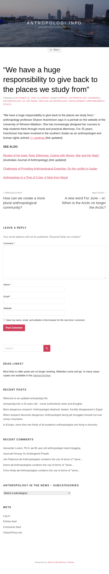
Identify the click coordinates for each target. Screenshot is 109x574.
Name (7, 284)
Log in (6, 516)
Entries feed (10, 521)
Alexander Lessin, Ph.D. (17, 448)
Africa (63, 98)
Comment (9, 243)
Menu (56, 49)
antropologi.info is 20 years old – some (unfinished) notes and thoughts (42, 403)
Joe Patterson (11, 459)
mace (6, 453)
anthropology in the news (20, 101)
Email (7, 296)
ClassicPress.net (12, 532)
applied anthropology (53, 101)
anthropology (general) (85, 98)
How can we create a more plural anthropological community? (27, 200)
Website (7, 308)
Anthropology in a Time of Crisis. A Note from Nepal (35, 177)
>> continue (37, 137)
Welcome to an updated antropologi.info (25, 398)
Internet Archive (41, 375)
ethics (7, 104)
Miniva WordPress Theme (61, 562)
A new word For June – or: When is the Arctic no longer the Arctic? (82, 200)
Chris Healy (10, 470)
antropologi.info (54, 22)
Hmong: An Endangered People (31, 453)
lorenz (44, 98)
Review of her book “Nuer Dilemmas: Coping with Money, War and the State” (51, 155)
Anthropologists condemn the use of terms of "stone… (53, 459)
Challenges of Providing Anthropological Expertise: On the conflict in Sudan (50, 168)
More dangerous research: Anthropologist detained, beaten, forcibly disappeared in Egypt (53, 409)
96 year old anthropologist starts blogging (57, 448)
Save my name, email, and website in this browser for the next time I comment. (45, 320)
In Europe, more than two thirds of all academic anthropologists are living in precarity (50, 424)
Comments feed (12, 527)
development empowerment (87, 101)
